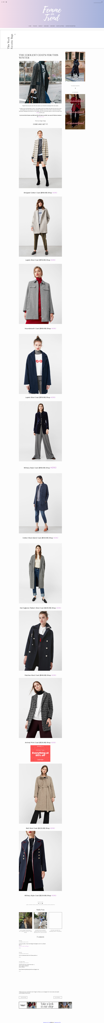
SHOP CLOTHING (60, 26)
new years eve (41, 904)
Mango (37, 112)
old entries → (58, 997)
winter (48, 904)
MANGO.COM (41, 116)
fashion (34, 904)
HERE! (54, 193)
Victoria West (22, 961)
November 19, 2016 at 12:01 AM (23, 962)
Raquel (20, 952)
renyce (20, 940)
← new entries (23, 997)
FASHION (35, 26)
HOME (30, 26)
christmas (30, 904)
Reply (20, 957)
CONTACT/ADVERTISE (70, 26)
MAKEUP (40, 26)
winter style (52, 904)
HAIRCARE (52, 26)
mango (37, 904)
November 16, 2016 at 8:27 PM (23, 953)
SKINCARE (46, 26)
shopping (45, 904)
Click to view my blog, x (24, 946)
